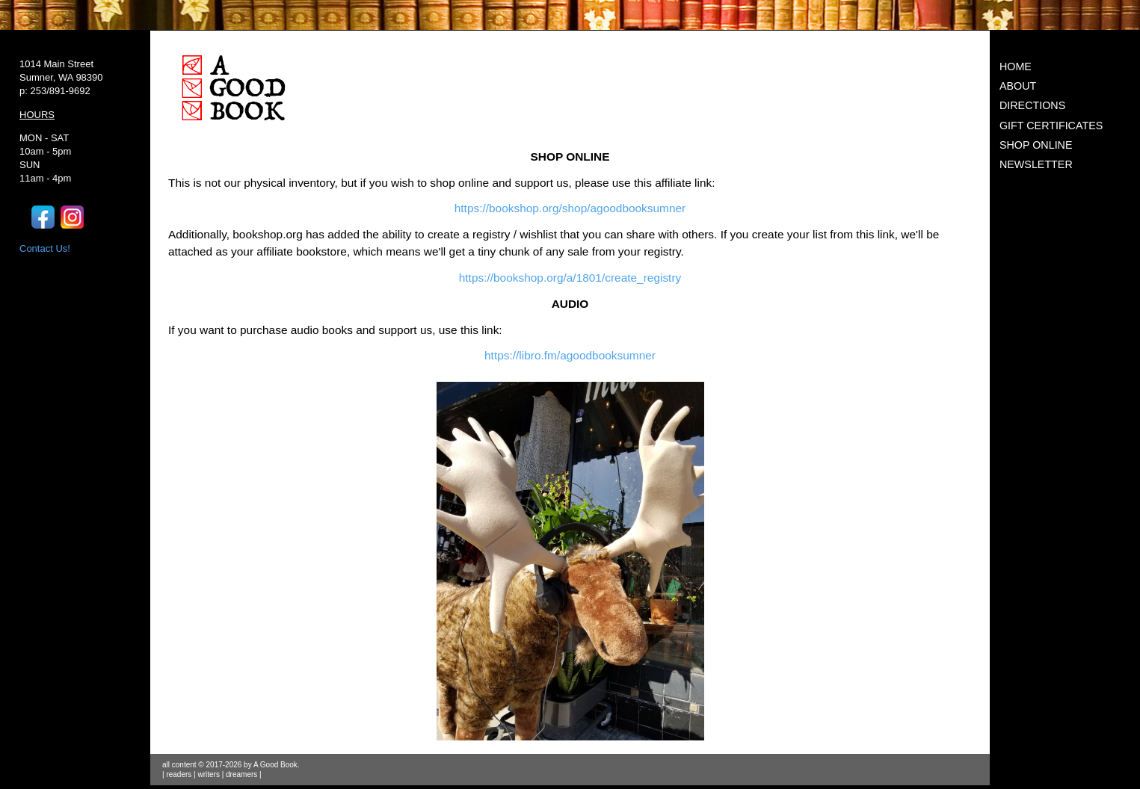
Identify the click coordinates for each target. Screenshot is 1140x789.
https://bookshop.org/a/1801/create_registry (570, 277)
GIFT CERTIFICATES (1051, 126)
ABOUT (1017, 86)
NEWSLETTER (1036, 164)
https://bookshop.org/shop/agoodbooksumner (570, 208)
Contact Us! (44, 248)
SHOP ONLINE (1035, 145)
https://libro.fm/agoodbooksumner (570, 355)
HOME (1015, 66)
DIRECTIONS (1032, 105)
